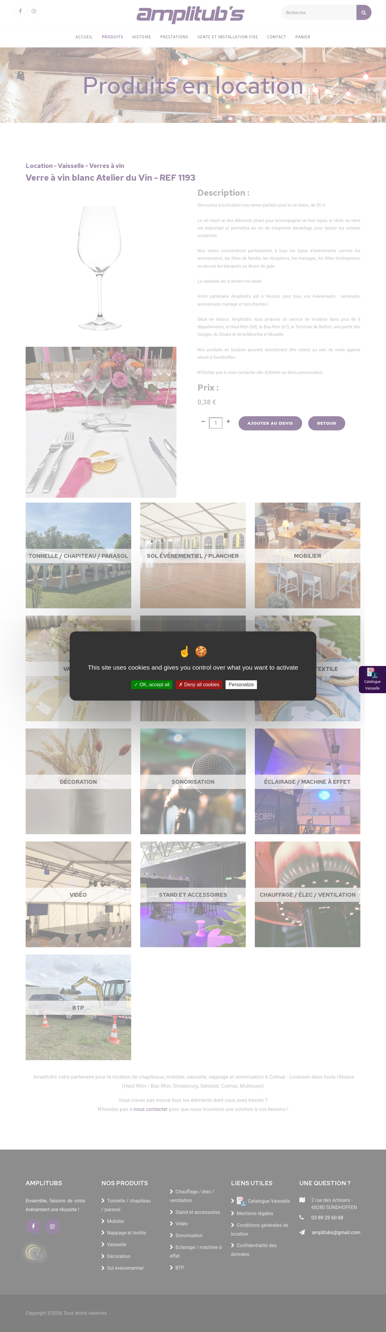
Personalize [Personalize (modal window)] (241, 684)
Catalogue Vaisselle (372, 685)
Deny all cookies (199, 684)
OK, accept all (151, 684)
